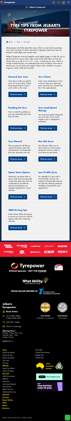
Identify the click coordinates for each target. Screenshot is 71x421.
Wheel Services (7, 389)
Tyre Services (6, 387)
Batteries (5, 379)
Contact (5, 397)
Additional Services (9, 392)
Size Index (38, 350)
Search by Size (7, 355)
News (4, 405)
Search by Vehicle (8, 352)
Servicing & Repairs (9, 384)
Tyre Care (5, 360)
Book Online (7, 400)
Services (5, 373)
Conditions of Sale (26, 417)
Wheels (5, 366)
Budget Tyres (39, 355)
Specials (5, 394)
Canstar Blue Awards (42, 352)
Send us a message (13, 326)
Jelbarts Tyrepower (35, 7)
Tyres (4, 350)
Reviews (5, 408)
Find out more (16, 94)
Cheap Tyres (39, 358)
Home (9, 42)
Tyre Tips (5, 363)
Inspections (6, 381)
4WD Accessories (8, 376)
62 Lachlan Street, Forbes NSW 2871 (13, 317)
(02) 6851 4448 (31, 61)
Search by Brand (8, 358)
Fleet (4, 403)
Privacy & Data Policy (14, 417)
